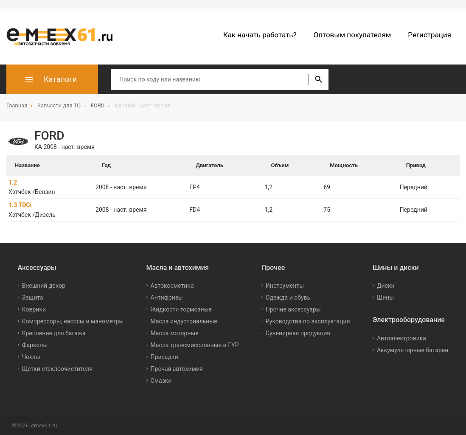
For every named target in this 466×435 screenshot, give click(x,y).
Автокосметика (172, 285)
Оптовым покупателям (352, 35)
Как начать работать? (260, 35)
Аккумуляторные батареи (412, 349)
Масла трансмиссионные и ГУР (195, 345)
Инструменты (285, 285)
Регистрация (429, 35)
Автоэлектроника (401, 337)
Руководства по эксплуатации (308, 321)
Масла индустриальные (184, 321)
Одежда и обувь (288, 297)
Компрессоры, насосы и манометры (73, 321)
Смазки (161, 380)
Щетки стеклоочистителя (57, 368)
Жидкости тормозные (181, 309)
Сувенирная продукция (298, 333)
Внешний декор (43, 285)
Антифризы (167, 297)
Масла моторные (175, 333)
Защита (32, 297)
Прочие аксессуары (293, 309)
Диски (386, 285)
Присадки (164, 357)
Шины (385, 297)
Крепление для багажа (54, 333)
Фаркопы (35, 345)
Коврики (34, 309)
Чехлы (31, 357)
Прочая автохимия (177, 368)
